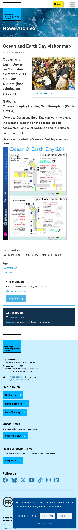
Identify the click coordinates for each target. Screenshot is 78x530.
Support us (11, 460)
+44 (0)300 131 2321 (14, 377)
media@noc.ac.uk (17, 317)
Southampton (10, 267)
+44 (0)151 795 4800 (14, 379)
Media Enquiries (13, 403)
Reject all (47, 516)
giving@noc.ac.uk (18, 291)
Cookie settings (27, 516)
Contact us (11, 395)
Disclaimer (7, 524)
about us (7, 272)
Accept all (65, 516)
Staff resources (9, 528)
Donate (58, 4)
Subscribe (10, 322)
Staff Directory (12, 412)
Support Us (14, 299)
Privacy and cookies (44, 523)
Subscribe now (13, 435)
